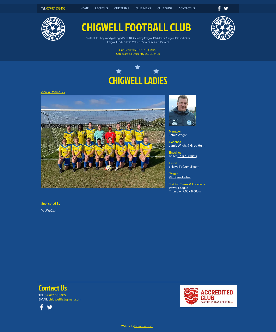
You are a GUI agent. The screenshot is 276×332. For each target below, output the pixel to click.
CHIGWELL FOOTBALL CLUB (137, 27)
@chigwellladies (180, 177)
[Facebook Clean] (219, 8)
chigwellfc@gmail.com (184, 166)
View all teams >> (53, 92)
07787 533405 (55, 8)
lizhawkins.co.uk (143, 326)
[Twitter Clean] (225, 8)
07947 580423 (187, 156)
